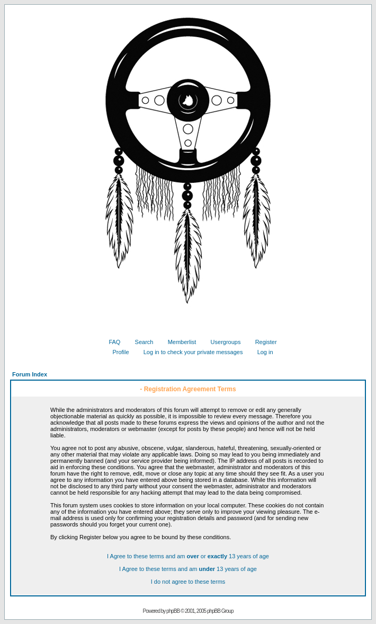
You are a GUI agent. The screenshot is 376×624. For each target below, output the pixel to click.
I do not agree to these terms (188, 581)
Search (140, 342)
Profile (116, 352)
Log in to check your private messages (189, 352)
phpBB (173, 611)
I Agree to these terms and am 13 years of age (188, 569)
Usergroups (222, 342)
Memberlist (178, 342)
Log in (261, 352)
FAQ (110, 342)
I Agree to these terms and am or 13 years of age (188, 556)
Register (262, 342)
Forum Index (29, 374)
